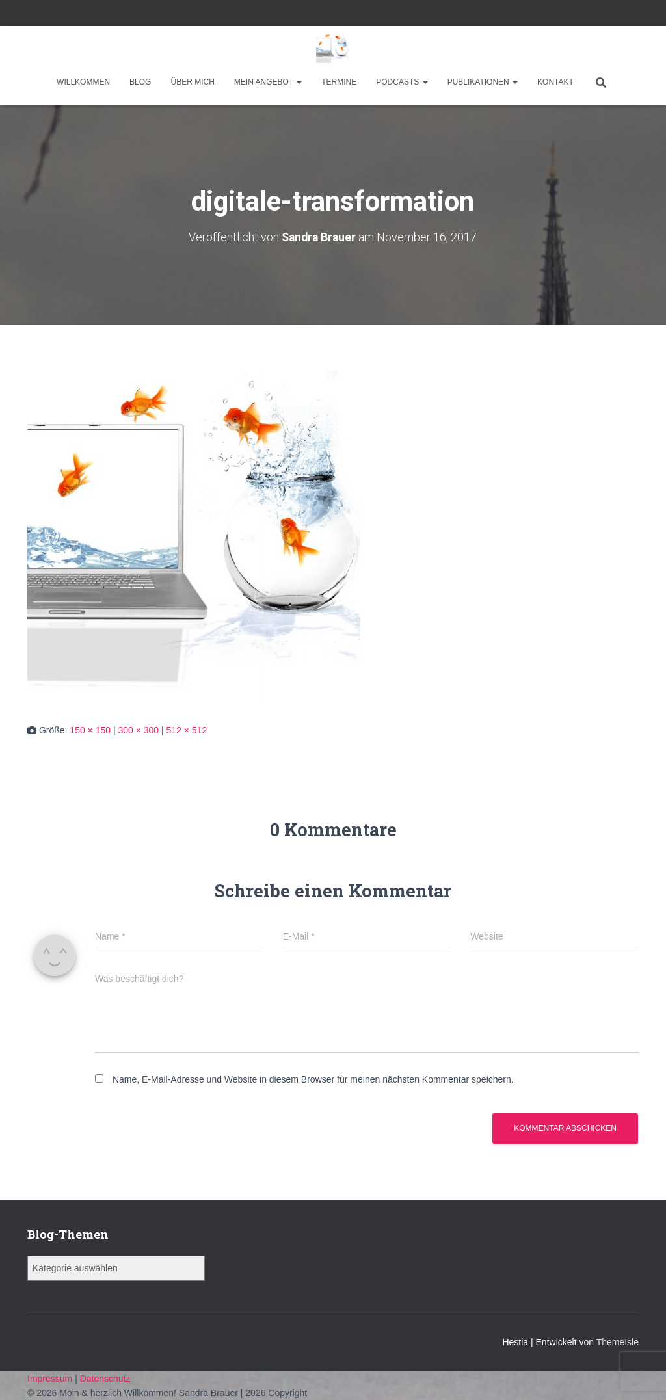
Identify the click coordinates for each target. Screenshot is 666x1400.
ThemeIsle (617, 1341)
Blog (140, 81)
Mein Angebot (268, 81)
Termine (338, 81)
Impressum (51, 1378)
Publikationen (482, 81)
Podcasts (401, 81)
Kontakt (555, 81)
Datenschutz (105, 1378)
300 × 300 (138, 729)
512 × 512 (186, 729)
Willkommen (83, 81)
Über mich (192, 81)
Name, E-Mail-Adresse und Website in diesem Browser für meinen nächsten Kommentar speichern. (313, 1079)
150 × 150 (90, 729)
